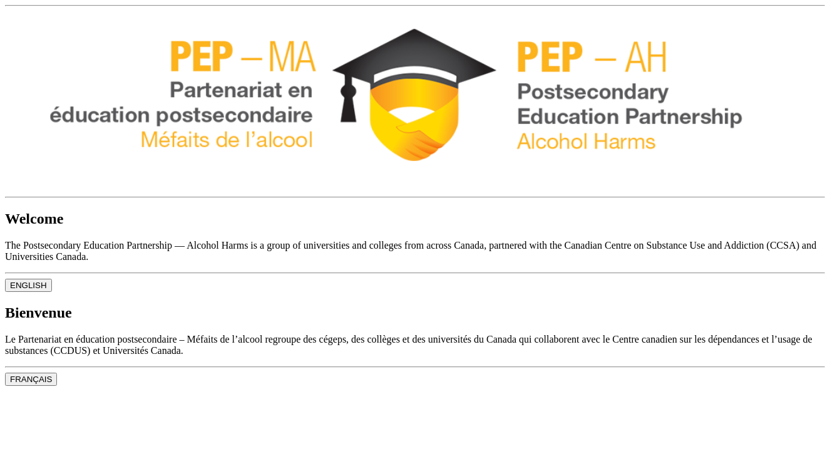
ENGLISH (28, 285)
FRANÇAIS (31, 379)
